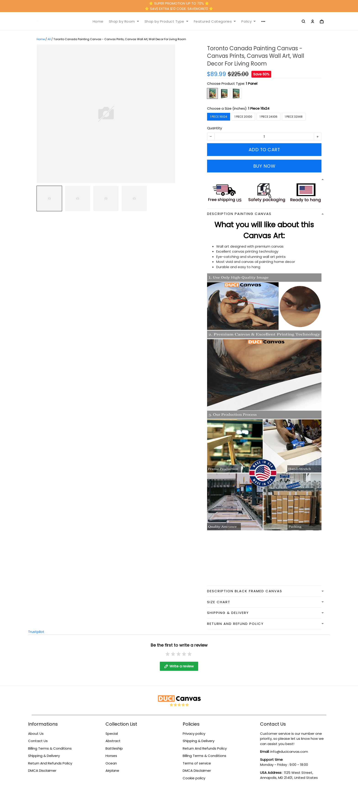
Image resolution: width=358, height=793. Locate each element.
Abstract (113, 740)
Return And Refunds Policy (50, 763)
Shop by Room (124, 21)
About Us (36, 733)
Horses (111, 755)
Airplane (112, 770)
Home (98, 21)
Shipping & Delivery (44, 755)
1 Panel (251, 83)
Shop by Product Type (166, 21)
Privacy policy (194, 733)
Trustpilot (36, 631)
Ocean (111, 763)
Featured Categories (215, 21)
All (49, 39)
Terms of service (197, 763)
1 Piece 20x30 (243, 117)
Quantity (214, 128)
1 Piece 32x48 (294, 117)
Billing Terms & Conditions (50, 748)
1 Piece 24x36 (268, 117)
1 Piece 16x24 (258, 108)
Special (111, 733)
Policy (248, 21)
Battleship (114, 748)
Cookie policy (194, 778)
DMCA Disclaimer (42, 770)
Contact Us (38, 740)
